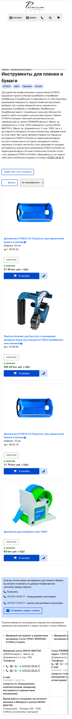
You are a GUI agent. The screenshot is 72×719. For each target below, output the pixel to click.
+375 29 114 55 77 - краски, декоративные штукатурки (33, 603)
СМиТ (16, 86)
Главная (5, 69)
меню (31, 17)
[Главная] (34, 11)
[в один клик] (43, 276)
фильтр (9, 182)
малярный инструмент (21, 69)
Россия (38, 86)
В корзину (24, 275)
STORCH (6, 86)
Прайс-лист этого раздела (18, 171)
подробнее (11, 260)
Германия (27, 86)
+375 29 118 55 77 (31, 666)
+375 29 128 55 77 (31, 670)
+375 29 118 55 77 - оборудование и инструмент (30, 596)
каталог (15, 17)
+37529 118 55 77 (55, 157)
